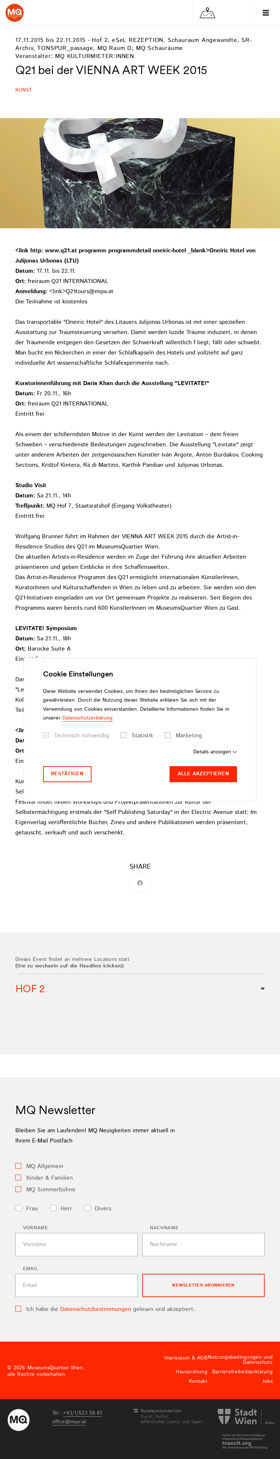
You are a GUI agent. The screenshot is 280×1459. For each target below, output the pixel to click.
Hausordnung (191, 1371)
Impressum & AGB (185, 1358)
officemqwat (69, 1421)
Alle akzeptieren (203, 773)
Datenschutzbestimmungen (95, 1309)
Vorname (35, 1228)
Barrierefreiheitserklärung (242, 1371)
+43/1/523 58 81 (82, 1413)
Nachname (164, 1228)
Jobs (267, 1381)
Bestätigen (67, 773)
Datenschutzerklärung (87, 718)
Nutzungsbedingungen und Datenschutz (240, 1360)
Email (30, 1268)
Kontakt (198, 1381)
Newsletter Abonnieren (203, 1285)
